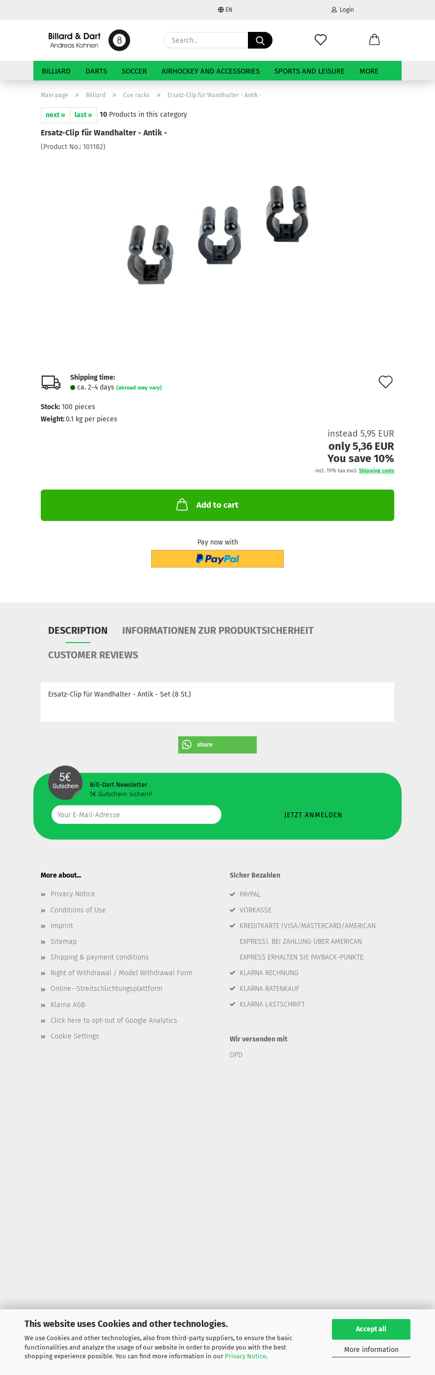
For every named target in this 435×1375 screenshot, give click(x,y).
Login (342, 9)
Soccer (134, 71)
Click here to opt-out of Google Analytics (114, 1020)
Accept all (371, 1329)
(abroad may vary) (139, 388)
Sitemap (64, 941)
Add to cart (206, 504)
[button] (375, 40)
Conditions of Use (78, 910)
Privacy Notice (245, 1356)
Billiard (56, 71)
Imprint (62, 926)
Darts (96, 71)
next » (55, 115)
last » (83, 115)
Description (78, 630)
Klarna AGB (68, 1005)
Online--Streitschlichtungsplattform (107, 989)
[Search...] (260, 40)
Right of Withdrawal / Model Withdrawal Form (121, 973)
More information (371, 1350)
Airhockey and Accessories (211, 71)
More (369, 71)
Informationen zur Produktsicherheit (218, 630)
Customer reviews (93, 655)
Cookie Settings (75, 1036)
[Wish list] (321, 40)
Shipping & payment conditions (100, 957)
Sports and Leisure (309, 71)
